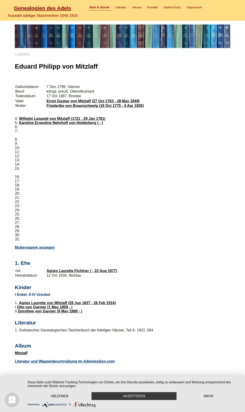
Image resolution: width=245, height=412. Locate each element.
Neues (136, 7)
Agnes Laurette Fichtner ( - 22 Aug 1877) (82, 271)
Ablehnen (59, 396)
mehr (208, 396)
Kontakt (152, 7)
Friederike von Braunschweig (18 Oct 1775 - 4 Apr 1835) (95, 106)
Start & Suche (99, 7)
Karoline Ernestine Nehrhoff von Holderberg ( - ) (61, 123)
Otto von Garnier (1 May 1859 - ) (44, 307)
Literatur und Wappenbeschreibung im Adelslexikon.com (65, 361)
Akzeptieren (134, 396)
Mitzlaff (21, 353)
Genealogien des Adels (42, 8)
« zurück (22, 54)
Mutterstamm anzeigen (35, 247)
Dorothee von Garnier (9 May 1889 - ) (50, 311)
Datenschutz (172, 7)
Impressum (194, 7)
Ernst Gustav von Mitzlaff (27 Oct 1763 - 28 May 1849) (93, 101)
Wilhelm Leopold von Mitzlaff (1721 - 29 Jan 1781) (62, 119)
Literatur (121, 7)
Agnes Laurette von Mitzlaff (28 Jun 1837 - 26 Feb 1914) (67, 303)
